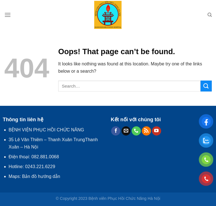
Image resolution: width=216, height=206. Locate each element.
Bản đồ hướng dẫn (41, 176)
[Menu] (7, 15)
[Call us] (136, 131)
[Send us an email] (126, 131)
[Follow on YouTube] (156, 131)
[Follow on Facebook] (115, 131)
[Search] (210, 15)
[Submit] (206, 86)
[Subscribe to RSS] (146, 131)
